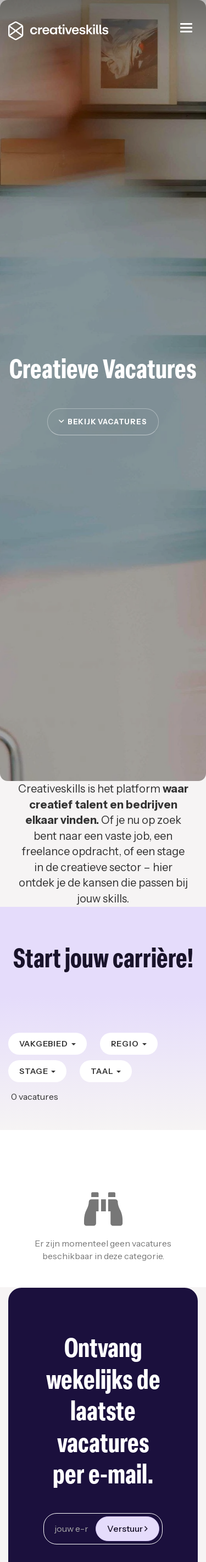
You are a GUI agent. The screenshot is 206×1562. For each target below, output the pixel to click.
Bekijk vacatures (103, 421)
